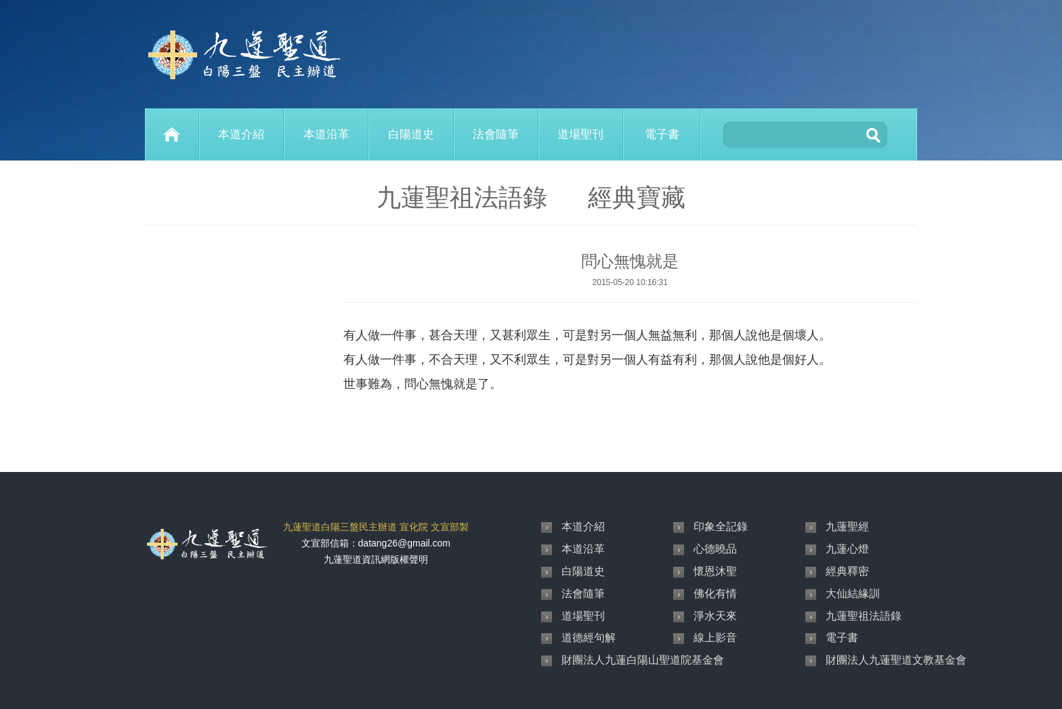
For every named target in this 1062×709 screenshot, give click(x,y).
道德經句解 (588, 637)
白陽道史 (411, 134)
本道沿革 (326, 134)
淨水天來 (715, 616)
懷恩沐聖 (715, 571)
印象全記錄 (721, 526)
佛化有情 (715, 593)
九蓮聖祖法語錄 (863, 616)
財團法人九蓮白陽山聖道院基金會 (642, 660)
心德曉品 (715, 549)
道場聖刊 (580, 134)
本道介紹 (241, 134)
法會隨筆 (496, 134)
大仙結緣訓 (853, 593)
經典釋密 (847, 571)
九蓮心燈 (847, 549)
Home (172, 134)
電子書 (662, 134)
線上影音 (715, 637)
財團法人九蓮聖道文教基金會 (896, 660)
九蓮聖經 (847, 526)
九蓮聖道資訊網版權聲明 (376, 559)
